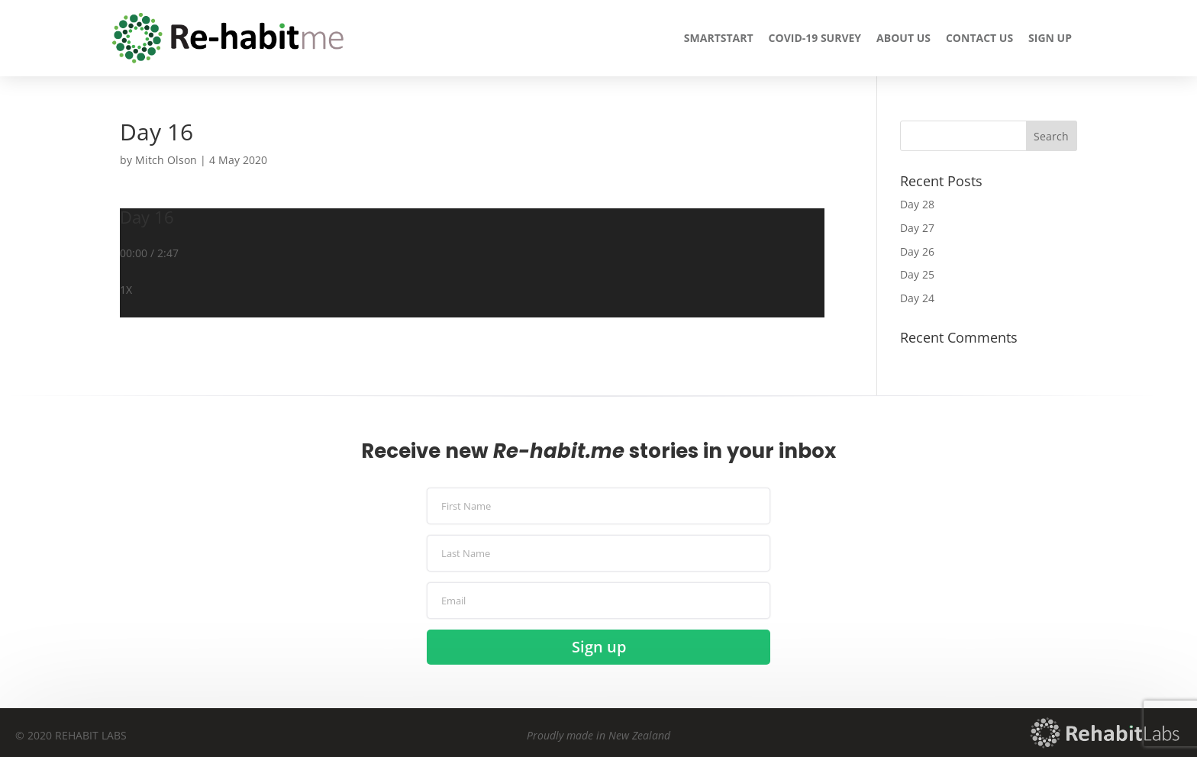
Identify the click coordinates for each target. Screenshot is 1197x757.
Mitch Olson (166, 160)
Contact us (979, 38)
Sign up (1050, 38)
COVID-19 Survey (815, 38)
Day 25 (917, 274)
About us (903, 38)
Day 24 (917, 298)
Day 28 (917, 204)
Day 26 (917, 251)
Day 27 (917, 228)
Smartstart (718, 38)
